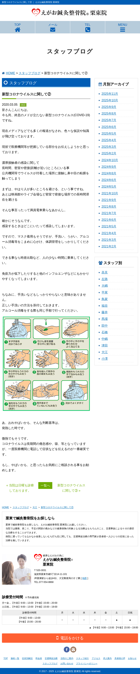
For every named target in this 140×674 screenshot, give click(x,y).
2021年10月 (110, 193)
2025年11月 (110, 93)
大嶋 (105, 285)
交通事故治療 (51, 658)
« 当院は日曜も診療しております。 (20, 488)
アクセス (96, 658)
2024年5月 (109, 186)
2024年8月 (109, 173)
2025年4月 (109, 140)
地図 (84, 578)
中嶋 (105, 338)
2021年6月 (109, 219)
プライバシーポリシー (86, 663)
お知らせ (132, 658)
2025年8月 (109, 113)
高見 (105, 272)
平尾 (105, 292)
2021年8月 (109, 206)
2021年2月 (109, 246)
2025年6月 (109, 127)
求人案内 (107, 658)
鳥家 (105, 299)
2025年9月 (109, 107)
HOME (10, 73)
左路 (105, 279)
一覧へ (45, 485)
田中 (105, 325)
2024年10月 (110, 160)
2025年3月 (109, 146)
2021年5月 (109, 226)
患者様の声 (120, 658)
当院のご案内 (66, 658)
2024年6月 (109, 180)
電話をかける (70, 637)
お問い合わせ (66, 663)
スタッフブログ (29, 73)
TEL (87, 24)
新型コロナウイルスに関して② (57, 507)
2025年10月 (110, 100)
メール (52, 24)
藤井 (105, 312)
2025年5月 (109, 133)
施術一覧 (15, 658)
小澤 (105, 358)
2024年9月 (109, 166)
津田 (105, 345)
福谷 (105, 305)
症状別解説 (27, 658)
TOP (17, 24)
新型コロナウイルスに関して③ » (71, 488)
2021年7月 (109, 213)
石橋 (105, 332)
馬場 (105, 318)
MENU (122, 24)
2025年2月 (109, 153)
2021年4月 (109, 233)
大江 (105, 352)
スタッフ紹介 (82, 658)
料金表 (39, 658)
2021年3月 (109, 239)
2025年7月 (109, 120)
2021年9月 (109, 200)
